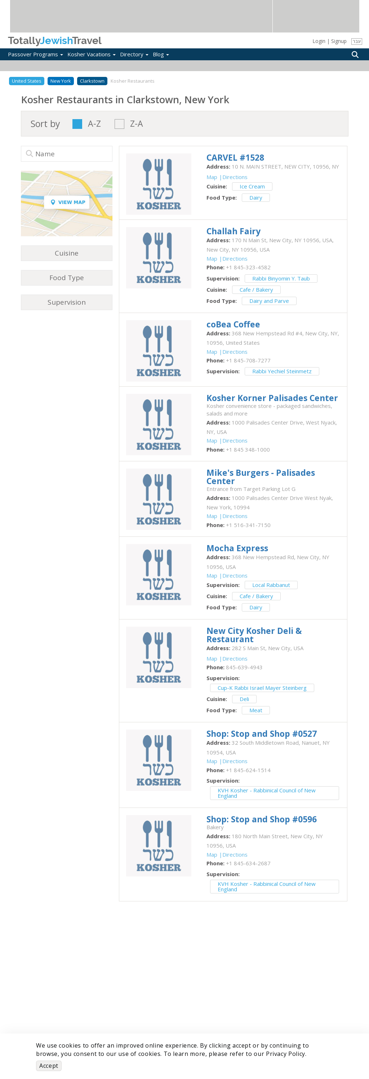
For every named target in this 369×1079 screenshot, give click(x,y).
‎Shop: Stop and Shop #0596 (261, 819)
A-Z (94, 124)
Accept (48, 1066)
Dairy (255, 197)
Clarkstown (92, 81)
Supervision (67, 302)
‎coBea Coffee (233, 324)
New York (60, 81)
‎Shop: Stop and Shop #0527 (261, 733)
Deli (244, 698)
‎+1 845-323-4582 (248, 267)
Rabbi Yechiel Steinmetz (282, 371)
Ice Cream (252, 186)
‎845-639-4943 (244, 667)
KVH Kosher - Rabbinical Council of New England (267, 793)
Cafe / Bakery (256, 289)
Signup (339, 41)
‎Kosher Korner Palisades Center (272, 398)
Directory (134, 54)
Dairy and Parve (269, 300)
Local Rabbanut (271, 584)
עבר (357, 41)
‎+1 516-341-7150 (248, 524)
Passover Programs (35, 54)
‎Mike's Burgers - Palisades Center (260, 477)
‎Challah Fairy (233, 231)
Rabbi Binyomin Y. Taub (281, 278)
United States (26, 81)
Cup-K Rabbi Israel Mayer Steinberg (262, 687)
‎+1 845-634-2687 (248, 863)
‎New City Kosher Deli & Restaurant (254, 635)
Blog (161, 54)
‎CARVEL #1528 (235, 157)
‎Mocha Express (237, 548)
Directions (235, 176)
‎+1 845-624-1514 (248, 770)
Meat (255, 710)
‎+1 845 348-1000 (248, 449)
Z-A (136, 124)
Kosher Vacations (91, 54)
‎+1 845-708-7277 (248, 360)
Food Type (66, 277)
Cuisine (67, 253)
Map (211, 176)
